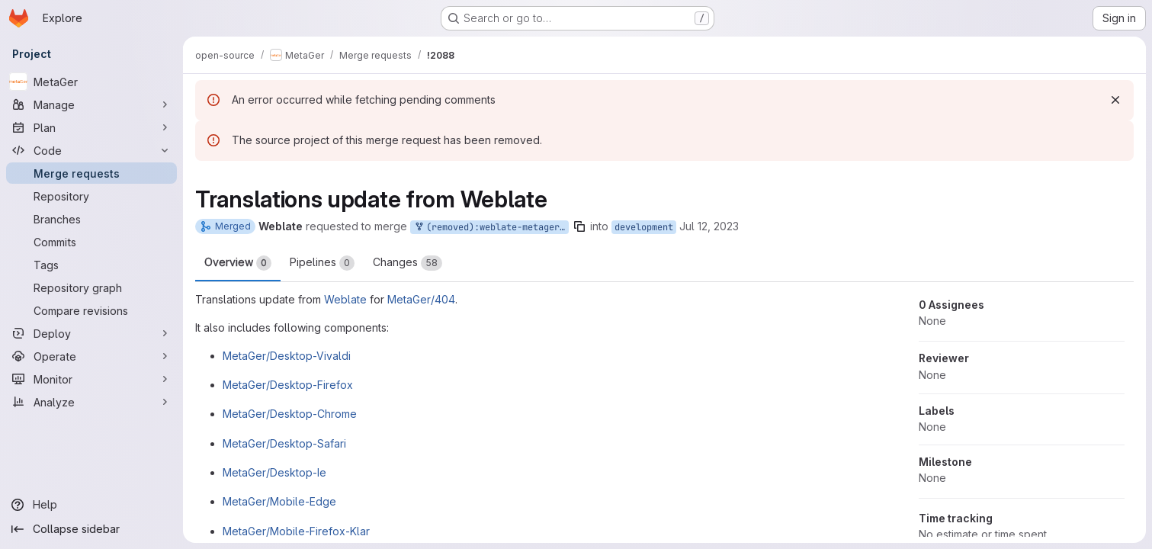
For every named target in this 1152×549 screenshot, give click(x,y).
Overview (237, 263)
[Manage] (91, 104)
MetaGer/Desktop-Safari (284, 443)
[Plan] (91, 127)
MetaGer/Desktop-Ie (274, 472)
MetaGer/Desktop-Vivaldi (287, 355)
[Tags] (91, 264)
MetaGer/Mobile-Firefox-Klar (296, 531)
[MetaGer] (91, 81)
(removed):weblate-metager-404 (491, 227)
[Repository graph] (91, 287)
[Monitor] (91, 379)
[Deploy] (91, 333)
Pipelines (322, 263)
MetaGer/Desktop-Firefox (288, 384)
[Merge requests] (91, 173)
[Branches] (91, 219)
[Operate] (91, 356)
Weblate (345, 299)
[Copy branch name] (579, 226)
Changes (407, 263)
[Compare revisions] (91, 310)
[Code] (91, 150)
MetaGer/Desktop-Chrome (290, 413)
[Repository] (91, 196)
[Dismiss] (1115, 100)
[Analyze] (91, 402)
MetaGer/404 (421, 299)
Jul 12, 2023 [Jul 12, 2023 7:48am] (709, 226)
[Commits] (91, 241)
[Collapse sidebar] (91, 529)
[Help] (91, 504)
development (644, 227)
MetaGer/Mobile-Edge (279, 501)
